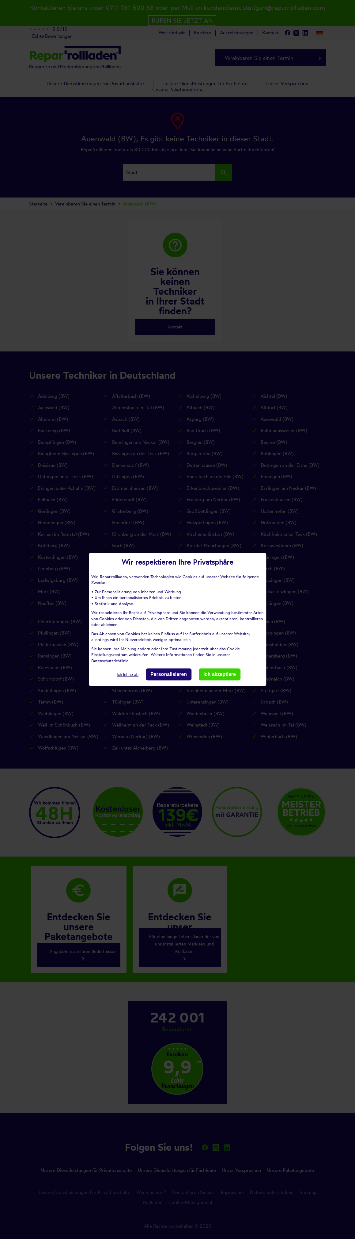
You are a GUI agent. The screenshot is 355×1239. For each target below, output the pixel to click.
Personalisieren (168, 674)
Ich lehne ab (127, 674)
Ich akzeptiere (219, 674)
